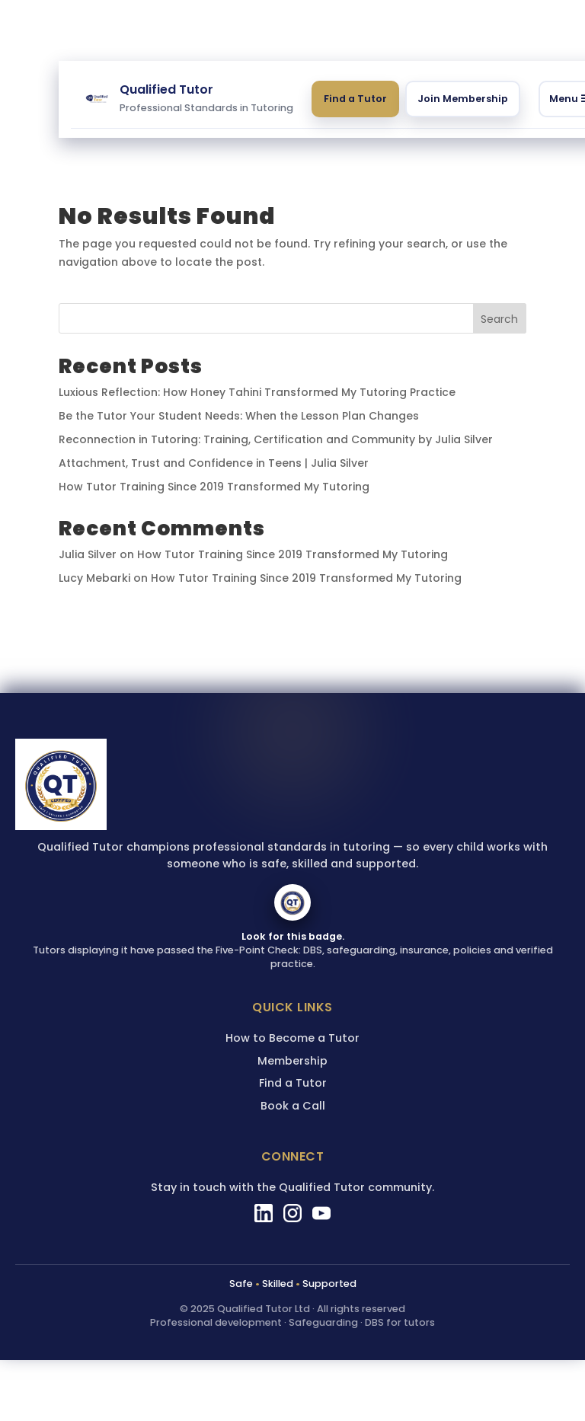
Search (499, 319)
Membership (292, 1060)
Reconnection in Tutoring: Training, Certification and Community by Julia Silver (276, 439)
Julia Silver (88, 554)
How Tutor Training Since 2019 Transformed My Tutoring (214, 486)
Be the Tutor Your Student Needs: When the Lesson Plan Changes (239, 415)
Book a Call (293, 1105)
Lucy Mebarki (94, 578)
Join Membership (462, 98)
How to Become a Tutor (292, 1038)
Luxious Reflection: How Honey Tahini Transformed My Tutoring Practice (257, 392)
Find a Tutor (355, 98)
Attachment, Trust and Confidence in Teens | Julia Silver (214, 463)
